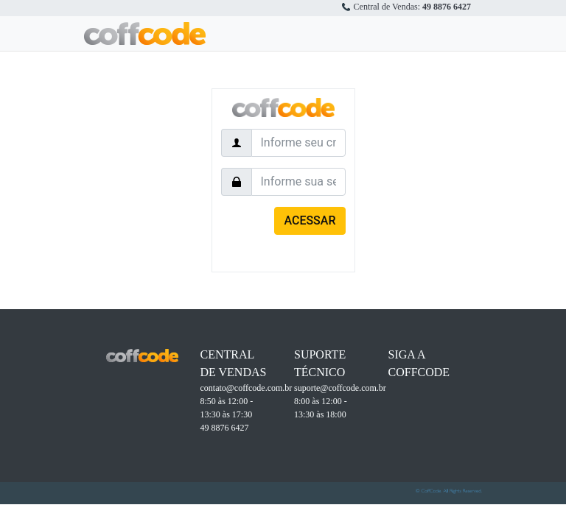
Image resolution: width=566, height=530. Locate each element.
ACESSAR (309, 220)
